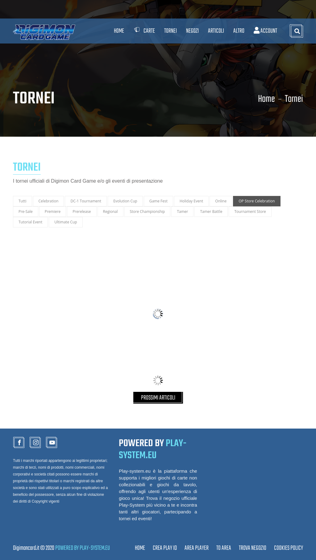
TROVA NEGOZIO (252, 548)
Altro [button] (238, 31)
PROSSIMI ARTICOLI (158, 398)
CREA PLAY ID (165, 548)
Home (119, 31)
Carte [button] (144, 31)
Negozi (192, 31)
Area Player (197, 548)
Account (265, 31)
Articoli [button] (216, 31)
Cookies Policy (288, 548)
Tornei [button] (170, 31)
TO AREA (223, 548)
